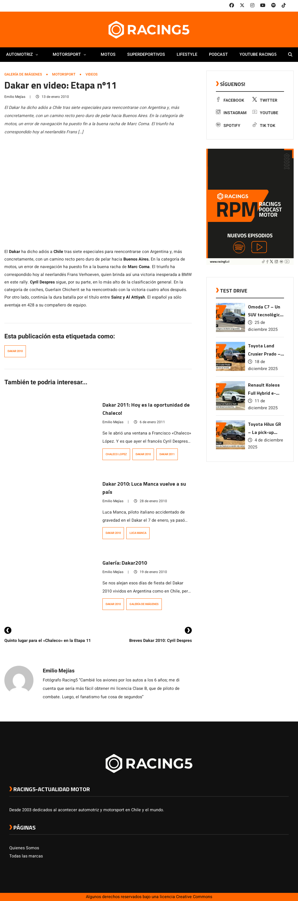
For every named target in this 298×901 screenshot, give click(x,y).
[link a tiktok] (284, 5)
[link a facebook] (231, 5)
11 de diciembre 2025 (263, 404)
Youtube (265, 113)
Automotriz (23, 54)
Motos (108, 54)
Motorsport (71, 54)
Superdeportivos (146, 54)
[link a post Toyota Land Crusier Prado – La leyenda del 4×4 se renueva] (230, 370)
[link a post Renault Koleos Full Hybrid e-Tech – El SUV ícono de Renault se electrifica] (230, 409)
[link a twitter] (242, 5)
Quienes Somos (24, 848)
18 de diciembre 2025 (263, 365)
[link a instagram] (252, 5)
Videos (91, 74)
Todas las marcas (26, 856)
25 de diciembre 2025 (263, 326)
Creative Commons (194, 897)
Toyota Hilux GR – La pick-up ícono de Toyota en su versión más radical (265, 429)
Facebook (230, 100)
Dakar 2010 (15, 351)
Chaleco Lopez (116, 454)
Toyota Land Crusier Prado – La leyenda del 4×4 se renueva (264, 350)
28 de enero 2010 (150, 501)
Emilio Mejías (14, 96)
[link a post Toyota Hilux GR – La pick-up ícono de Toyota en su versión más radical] (230, 448)
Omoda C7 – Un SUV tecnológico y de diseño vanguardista (265, 311)
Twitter (264, 100)
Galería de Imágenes (23, 74)
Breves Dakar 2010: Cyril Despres (160, 641)
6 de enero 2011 (149, 422)
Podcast (218, 54)
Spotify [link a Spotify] (228, 126)
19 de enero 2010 (150, 572)
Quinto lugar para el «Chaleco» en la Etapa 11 (47, 641)
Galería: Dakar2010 (124, 563)
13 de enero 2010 (52, 96)
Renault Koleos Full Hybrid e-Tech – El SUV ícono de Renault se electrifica (265, 389)
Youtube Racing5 (258, 54)
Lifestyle (187, 54)
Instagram (231, 113)
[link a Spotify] (273, 5)
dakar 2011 (167, 454)
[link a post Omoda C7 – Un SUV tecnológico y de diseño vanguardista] (230, 331)
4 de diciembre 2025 (265, 443)
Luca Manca (138, 533)
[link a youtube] (262, 5)
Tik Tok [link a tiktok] (263, 126)
